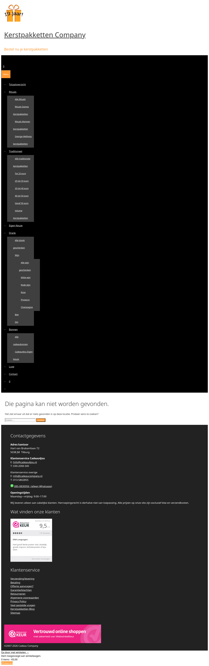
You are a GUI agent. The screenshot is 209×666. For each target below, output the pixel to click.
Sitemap (15, 612)
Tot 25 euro (20, 173)
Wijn (18, 255)
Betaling (15, 582)
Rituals (13, 92)
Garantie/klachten (21, 590)
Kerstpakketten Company (45, 34)
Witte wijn (26, 277)
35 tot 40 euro (22, 188)
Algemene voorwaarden (24, 597)
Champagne (27, 307)
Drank (13, 233)
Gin (16, 322)
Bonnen (14, 329)
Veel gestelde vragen (22, 605)
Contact (13, 374)
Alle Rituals (20, 99)
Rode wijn (25, 284)
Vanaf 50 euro (21, 203)
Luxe (11, 366)
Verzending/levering (22, 578)
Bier (17, 314)
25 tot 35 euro (22, 181)
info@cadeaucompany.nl (27, 476)
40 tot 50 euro (22, 195)
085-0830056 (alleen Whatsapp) (33, 486)
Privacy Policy (18, 601)
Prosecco (25, 299)
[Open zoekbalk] (3, 59)
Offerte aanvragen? (21, 586)
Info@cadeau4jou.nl (25, 462)
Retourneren (17, 593)
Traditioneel (16, 151)
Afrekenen (7, 663)
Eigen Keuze (15, 225)
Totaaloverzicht (17, 84)
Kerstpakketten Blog (22, 609)
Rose (23, 292)
